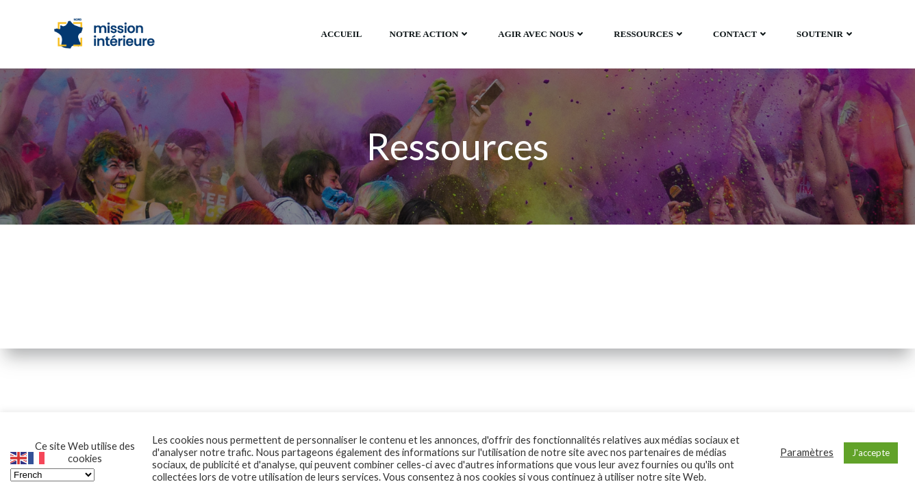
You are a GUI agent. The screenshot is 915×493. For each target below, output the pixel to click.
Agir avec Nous (542, 34)
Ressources (650, 34)
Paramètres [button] (806, 452)
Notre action (430, 34)
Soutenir (826, 34)
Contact (741, 34)
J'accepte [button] (871, 452)
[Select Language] (52, 474)
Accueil (341, 34)
